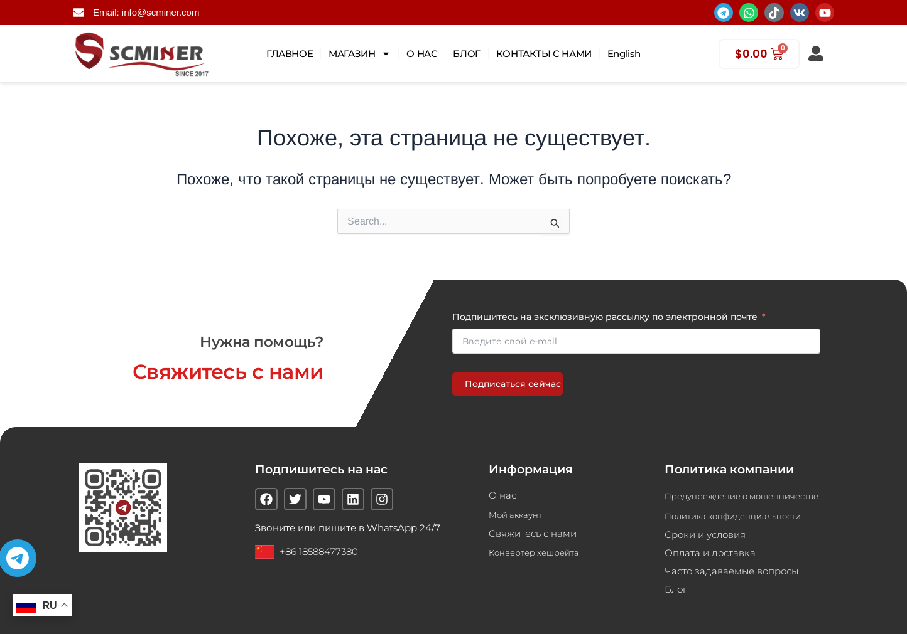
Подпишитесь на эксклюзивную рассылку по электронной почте (605, 311)
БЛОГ (466, 54)
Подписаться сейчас (513, 378)
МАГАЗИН (360, 54)
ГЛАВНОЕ (289, 54)
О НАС (421, 54)
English (624, 54)
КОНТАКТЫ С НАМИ (544, 54)
